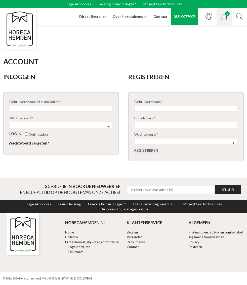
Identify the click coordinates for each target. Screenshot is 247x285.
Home (69, 232)
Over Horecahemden (130, 16)
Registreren (146, 150)
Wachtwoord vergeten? (29, 143)
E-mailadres (144, 118)
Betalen (132, 232)
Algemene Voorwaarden (206, 237)
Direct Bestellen (93, 16)
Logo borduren (79, 247)
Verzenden (134, 237)
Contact (160, 16)
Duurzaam (76, 252)
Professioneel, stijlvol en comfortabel (92, 242)
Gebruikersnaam (148, 102)
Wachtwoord (21, 118)
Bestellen (195, 247)
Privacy (194, 242)
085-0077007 (184, 16)
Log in (15, 134)
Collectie (71, 237)
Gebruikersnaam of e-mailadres (35, 102)
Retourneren (136, 242)
